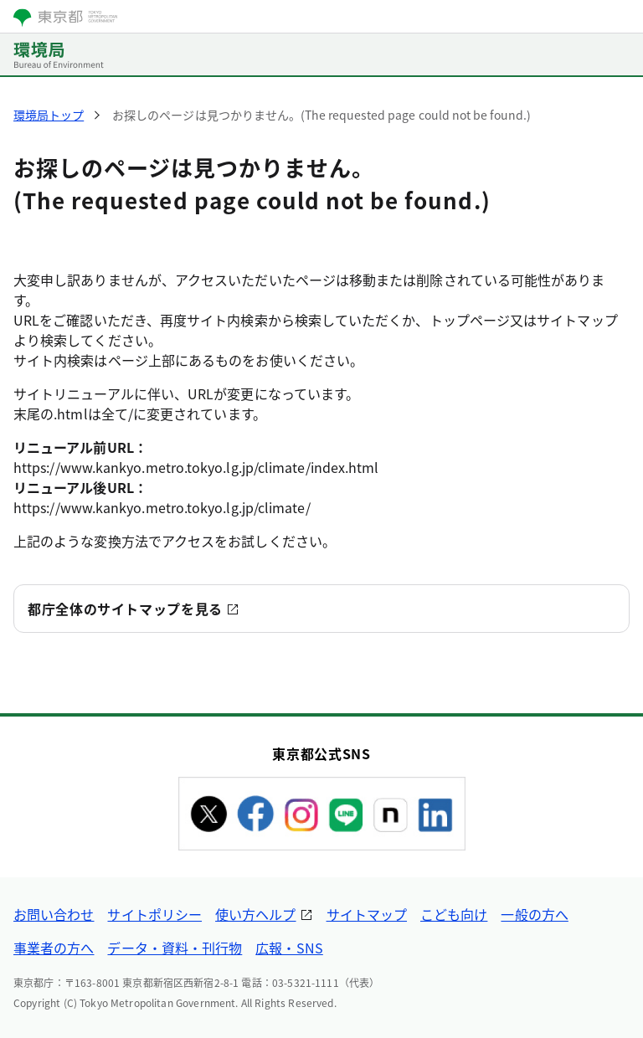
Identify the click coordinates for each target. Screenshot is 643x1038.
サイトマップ (367, 914)
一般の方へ (534, 914)
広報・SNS (288, 948)
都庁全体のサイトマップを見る (125, 609)
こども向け (453, 914)
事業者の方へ (53, 948)
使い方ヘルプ (255, 914)
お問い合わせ (53, 914)
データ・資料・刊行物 (174, 948)
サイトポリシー (154, 914)
